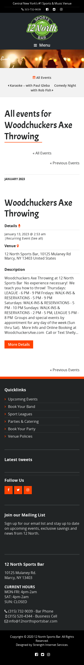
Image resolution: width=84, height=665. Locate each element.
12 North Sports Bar (21, 253)
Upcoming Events (23, 399)
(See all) (37, 238)
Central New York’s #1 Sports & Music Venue (42, 3)
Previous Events (65, 163)
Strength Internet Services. (50, 645)
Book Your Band (21, 406)
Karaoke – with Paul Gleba (29, 85)
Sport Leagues (20, 414)
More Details (19, 344)
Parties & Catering (23, 421)
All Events (42, 77)
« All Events (42, 153)
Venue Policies (20, 436)
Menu (42, 45)
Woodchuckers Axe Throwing (38, 208)
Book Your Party (21, 428)
